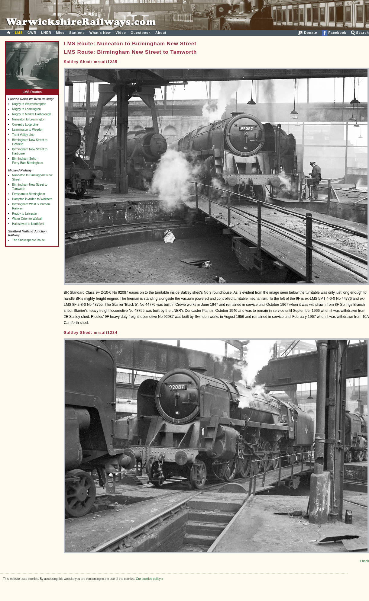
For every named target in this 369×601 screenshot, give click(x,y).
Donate (307, 32)
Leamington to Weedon (27, 129)
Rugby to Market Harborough (31, 114)
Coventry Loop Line (25, 124)
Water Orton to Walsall (27, 218)
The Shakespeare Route (28, 240)
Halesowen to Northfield (28, 223)
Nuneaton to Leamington (28, 119)
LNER (46, 32)
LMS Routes (32, 90)
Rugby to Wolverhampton (29, 104)
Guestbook (141, 32)
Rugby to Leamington (26, 109)
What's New (100, 32)
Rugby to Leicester (24, 213)
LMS (19, 32)
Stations (77, 32)
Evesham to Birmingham (28, 194)
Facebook (334, 32)
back (364, 561)
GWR (32, 32)
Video (120, 32)
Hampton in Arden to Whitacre (32, 199)
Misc (60, 32)
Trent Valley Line (23, 134)
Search (360, 32)
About (161, 32)
